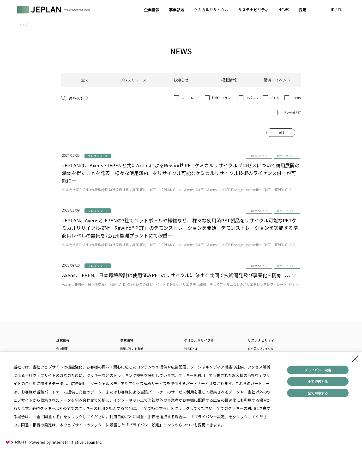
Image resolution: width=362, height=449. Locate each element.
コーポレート (190, 97)
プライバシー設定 (317, 373)
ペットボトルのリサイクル (265, 354)
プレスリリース (133, 80)
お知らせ (181, 80)
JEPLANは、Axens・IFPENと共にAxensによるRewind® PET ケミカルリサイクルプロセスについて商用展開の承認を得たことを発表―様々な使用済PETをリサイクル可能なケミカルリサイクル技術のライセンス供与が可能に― (181, 173)
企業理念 (62, 354)
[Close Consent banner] (355, 362)
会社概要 (62, 348)
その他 (296, 97)
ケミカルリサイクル (211, 9)
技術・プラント (223, 97)
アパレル (252, 97)
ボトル (275, 97)
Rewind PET (292, 112)
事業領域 (176, 9)
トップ (23, 25)
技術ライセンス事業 (133, 354)
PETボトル (191, 348)
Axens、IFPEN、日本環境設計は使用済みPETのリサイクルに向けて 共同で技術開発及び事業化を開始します (179, 275)
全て (85, 80)
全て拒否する (318, 384)
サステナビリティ (253, 9)
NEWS (283, 9)
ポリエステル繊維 (195, 354)
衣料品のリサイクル (261, 348)
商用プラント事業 (131, 348)
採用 (303, 9)
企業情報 (151, 9)
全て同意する (318, 396)
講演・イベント (277, 80)
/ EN (336, 9)
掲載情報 (229, 80)
